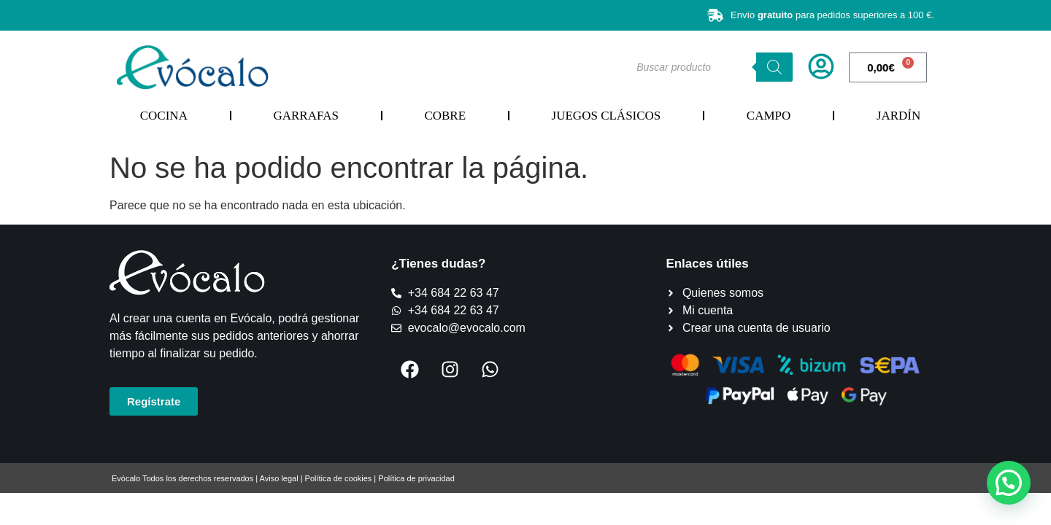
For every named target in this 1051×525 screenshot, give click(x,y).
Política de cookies (338, 478)
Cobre (445, 115)
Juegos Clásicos (606, 115)
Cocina (164, 115)
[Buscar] (774, 67)
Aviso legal (279, 478)
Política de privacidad (416, 478)
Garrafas (305, 115)
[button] (1009, 483)
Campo (768, 115)
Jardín (898, 115)
